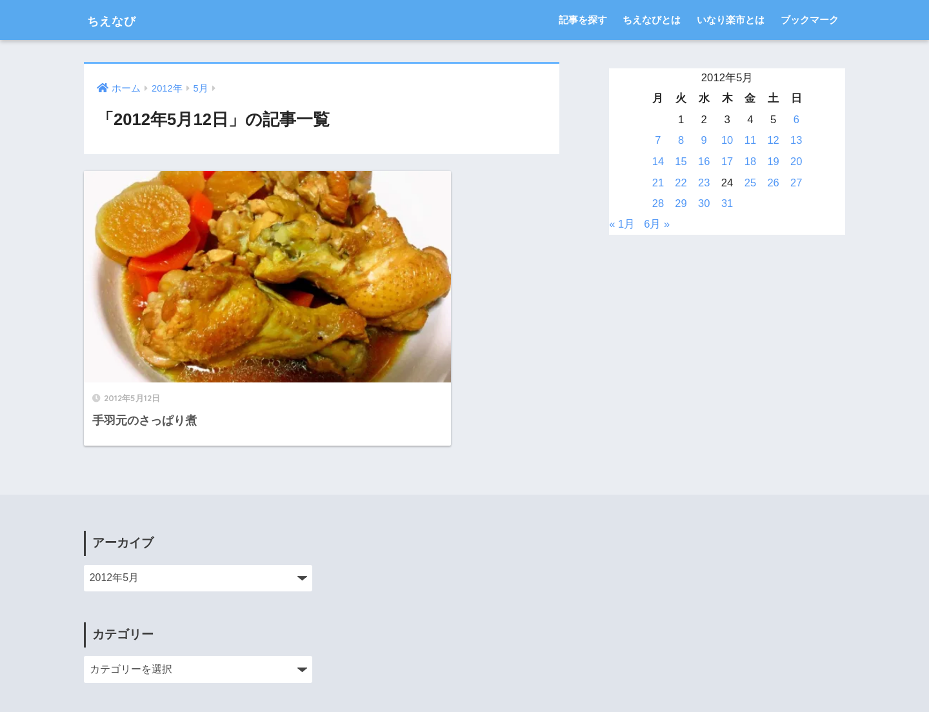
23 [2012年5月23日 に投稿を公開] (704, 183)
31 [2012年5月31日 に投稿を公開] (727, 203)
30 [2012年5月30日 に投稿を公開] (704, 203)
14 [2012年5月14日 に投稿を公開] (658, 161)
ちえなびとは (652, 19)
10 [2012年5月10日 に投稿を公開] (727, 140)
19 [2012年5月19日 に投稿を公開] (773, 161)
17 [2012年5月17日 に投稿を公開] (727, 161)
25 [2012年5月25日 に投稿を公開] (750, 183)
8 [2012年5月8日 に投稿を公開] (681, 140)
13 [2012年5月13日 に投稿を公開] (796, 140)
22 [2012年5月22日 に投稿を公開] (681, 183)
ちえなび (119, 19)
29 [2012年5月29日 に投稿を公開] (681, 203)
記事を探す (583, 19)
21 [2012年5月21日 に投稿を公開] (658, 183)
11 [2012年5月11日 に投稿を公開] (750, 140)
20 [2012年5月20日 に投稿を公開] (796, 161)
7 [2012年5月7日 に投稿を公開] (658, 140)
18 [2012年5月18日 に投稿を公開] (750, 161)
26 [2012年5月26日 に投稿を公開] (773, 183)
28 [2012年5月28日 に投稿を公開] (658, 203)
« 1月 (622, 224)
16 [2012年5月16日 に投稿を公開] (704, 161)
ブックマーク (810, 19)
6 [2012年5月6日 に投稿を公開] (796, 120)
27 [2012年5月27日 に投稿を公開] (796, 183)
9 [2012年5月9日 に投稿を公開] (704, 140)
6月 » (657, 224)
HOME (465, 657)
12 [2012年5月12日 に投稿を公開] (773, 140)
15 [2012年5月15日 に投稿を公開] (681, 161)
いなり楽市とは (730, 19)
